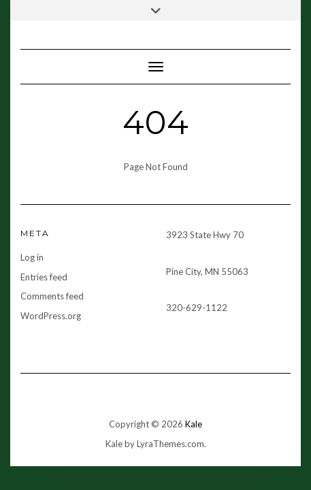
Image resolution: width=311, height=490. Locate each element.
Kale (193, 424)
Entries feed (43, 277)
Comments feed (52, 296)
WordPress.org (50, 315)
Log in (32, 257)
